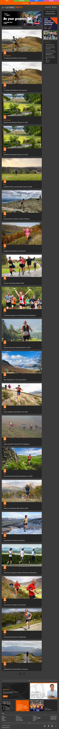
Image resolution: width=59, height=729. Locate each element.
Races (3, 718)
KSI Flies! (47, 61)
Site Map (34, 716)
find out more (33, 3)
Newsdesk (4, 717)
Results (3, 719)
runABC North (53, 717)
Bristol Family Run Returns (51, 51)
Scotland (21, 0)
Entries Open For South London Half (50, 48)
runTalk (17, 716)
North (36, 0)
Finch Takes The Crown (50, 50)
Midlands (51, 0)
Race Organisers (19, 719)
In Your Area (18, 718)
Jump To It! (48, 60)
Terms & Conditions (37, 717)
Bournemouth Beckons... (50, 46)
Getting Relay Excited (50, 44)
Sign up (5, 696)
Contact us (35, 719)
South (6, 0)
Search (34, 720)
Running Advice (19, 717)
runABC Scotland (53, 716)
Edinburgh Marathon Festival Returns (49, 54)
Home (3, 716)
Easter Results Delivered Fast (50, 58)
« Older (21, 673)
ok (29, 3)
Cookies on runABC (36, 718)
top (29, 680)
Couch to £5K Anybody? (50, 56)
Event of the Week (19, 720)
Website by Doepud (5, 727)
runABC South (53, 719)
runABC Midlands (53, 718)
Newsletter (4, 720)
